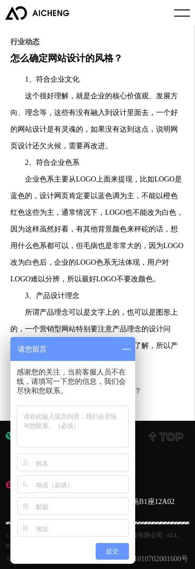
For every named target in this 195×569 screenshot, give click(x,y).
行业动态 (25, 41)
